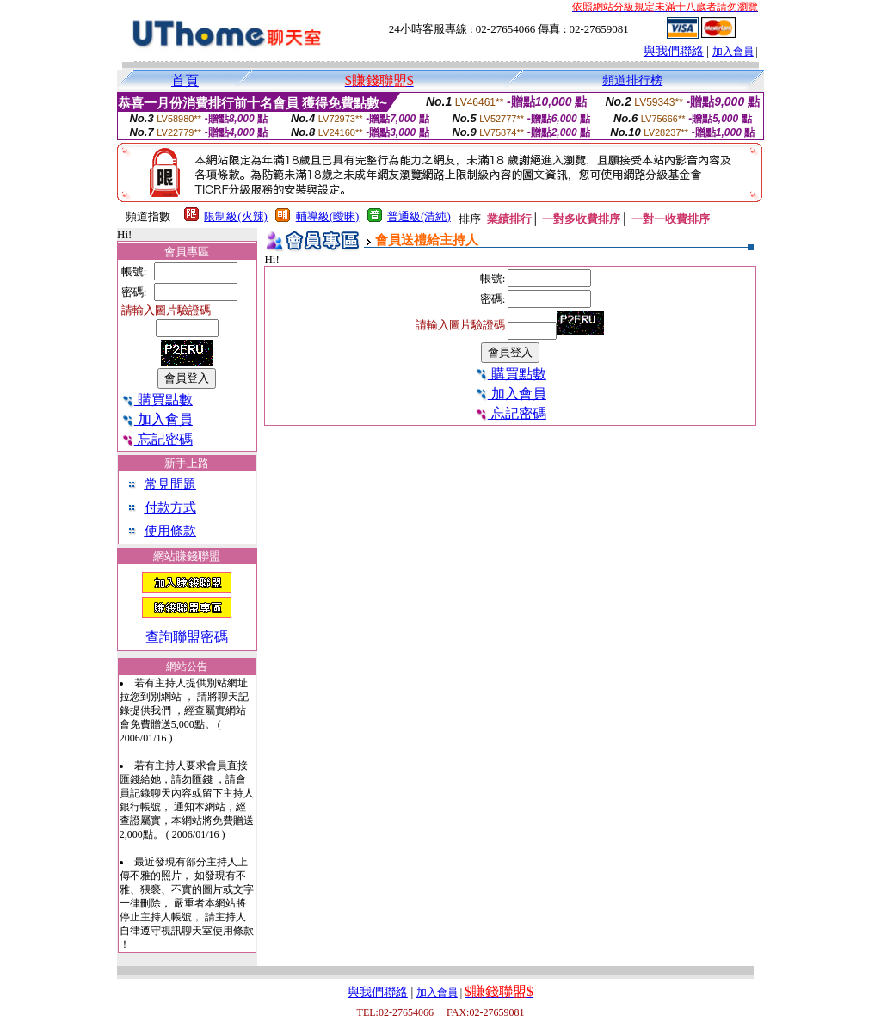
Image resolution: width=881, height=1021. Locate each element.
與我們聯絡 (674, 51)
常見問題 (170, 484)
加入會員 (733, 52)
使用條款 (170, 531)
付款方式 (170, 507)
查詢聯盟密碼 (186, 637)
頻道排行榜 (632, 80)
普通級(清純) (419, 216)
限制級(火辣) (236, 216)
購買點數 (157, 399)
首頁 (185, 80)
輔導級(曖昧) (328, 216)
